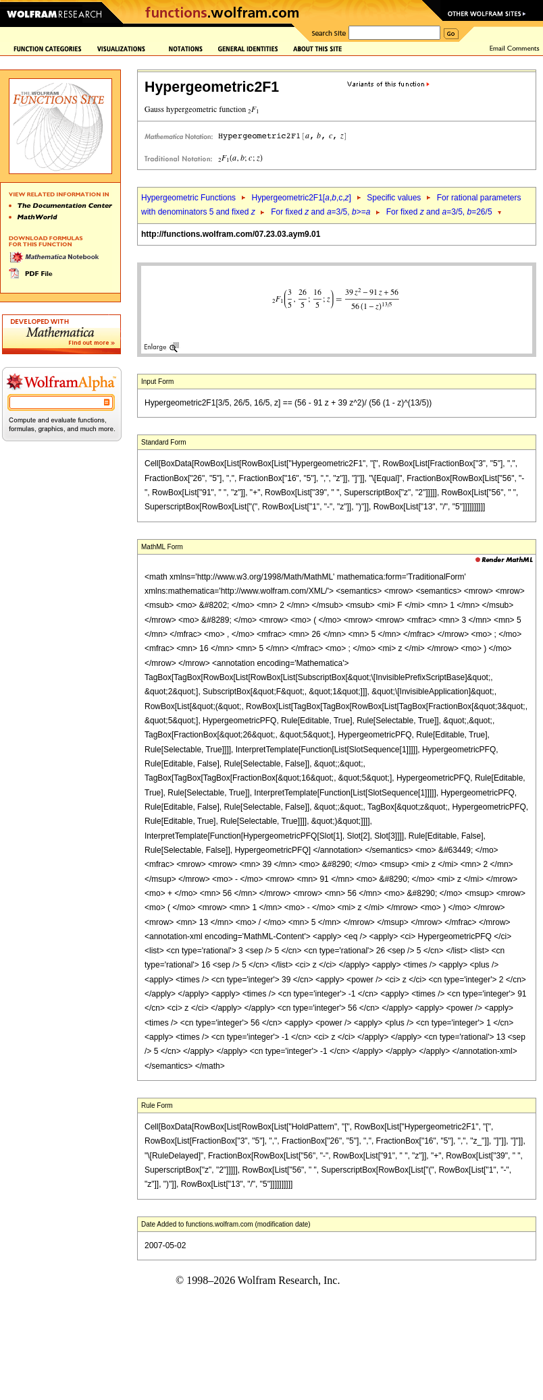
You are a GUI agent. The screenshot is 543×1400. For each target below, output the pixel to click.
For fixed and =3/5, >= (320, 212)
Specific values (394, 197)
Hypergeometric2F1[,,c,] (301, 197)
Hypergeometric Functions (188, 197)
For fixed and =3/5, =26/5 (439, 212)
